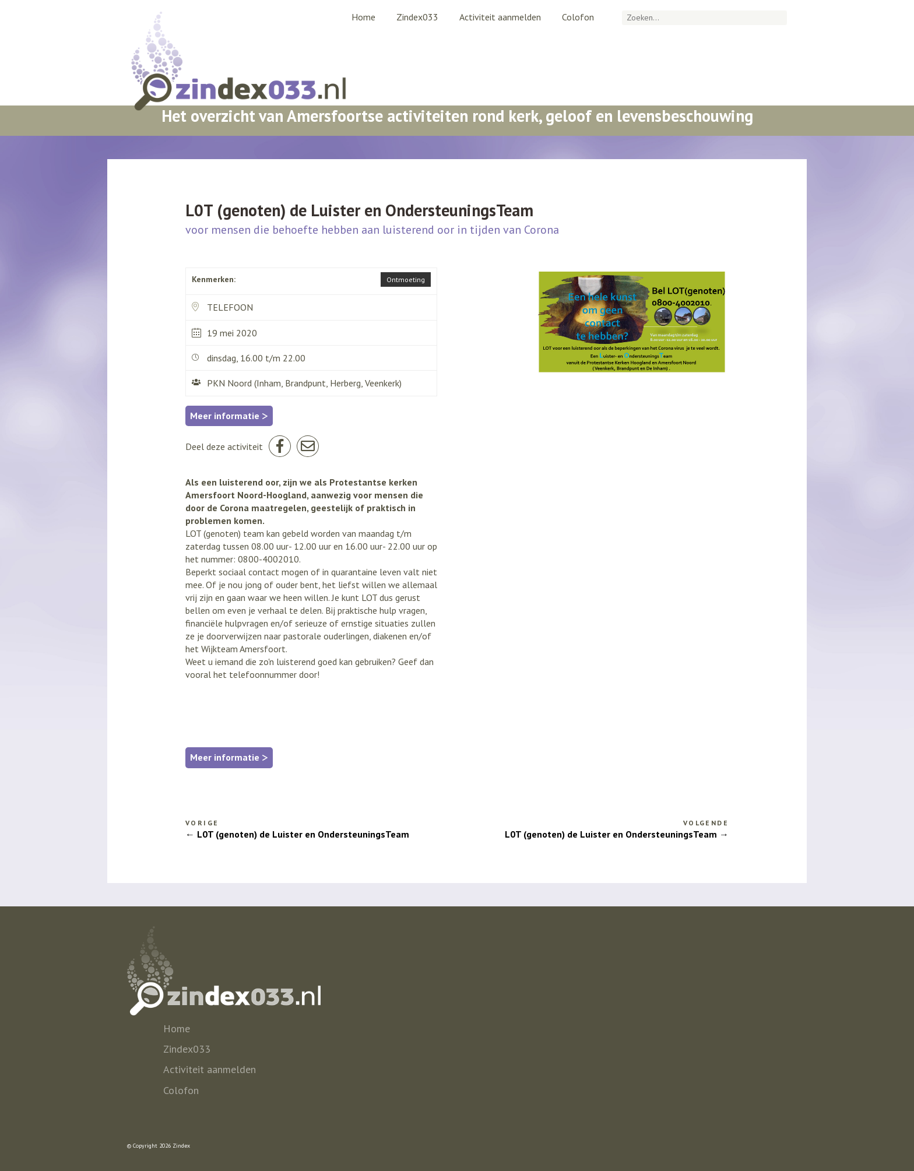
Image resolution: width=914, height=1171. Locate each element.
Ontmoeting (405, 279)
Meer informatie (229, 415)
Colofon (578, 17)
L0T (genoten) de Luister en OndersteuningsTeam (303, 834)
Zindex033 (417, 17)
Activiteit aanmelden (500, 17)
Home (363, 17)
